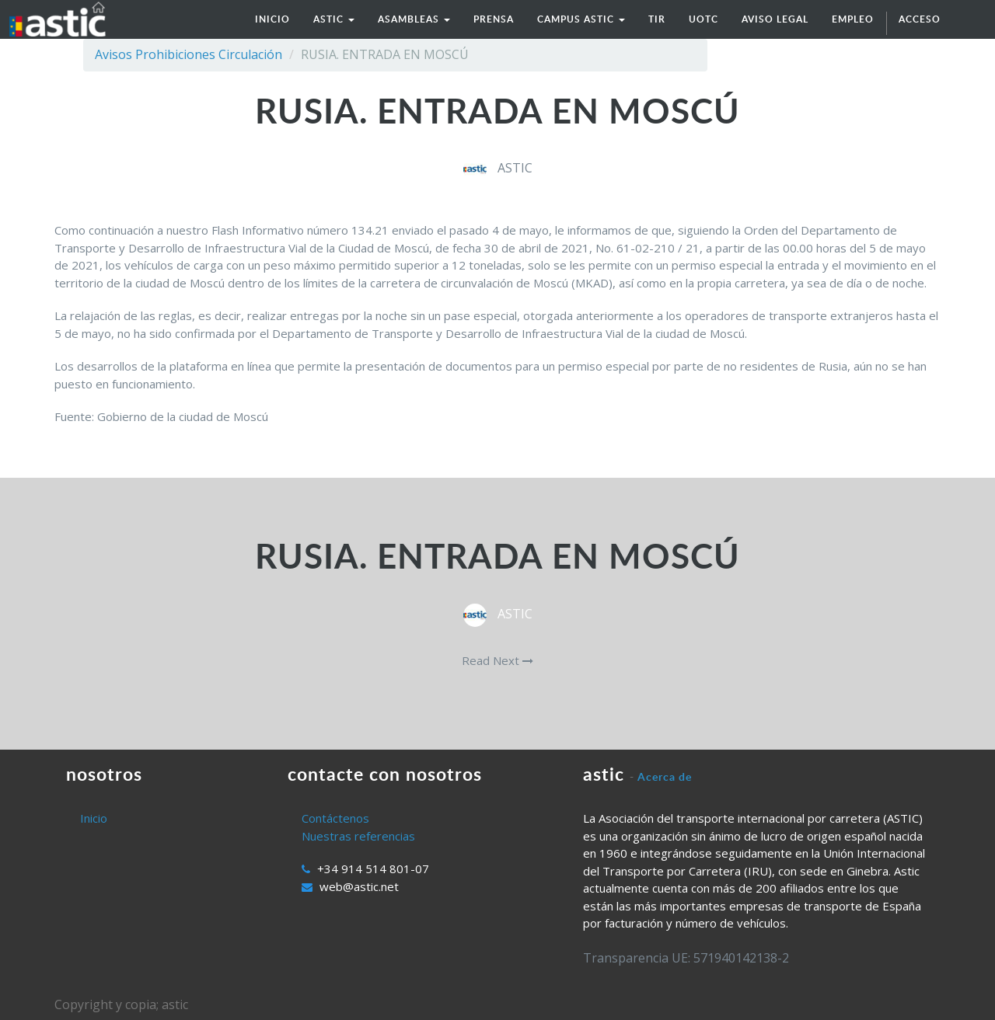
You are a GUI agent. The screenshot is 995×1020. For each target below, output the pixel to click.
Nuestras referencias (358, 836)
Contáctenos (335, 818)
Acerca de (664, 776)
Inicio (93, 818)
